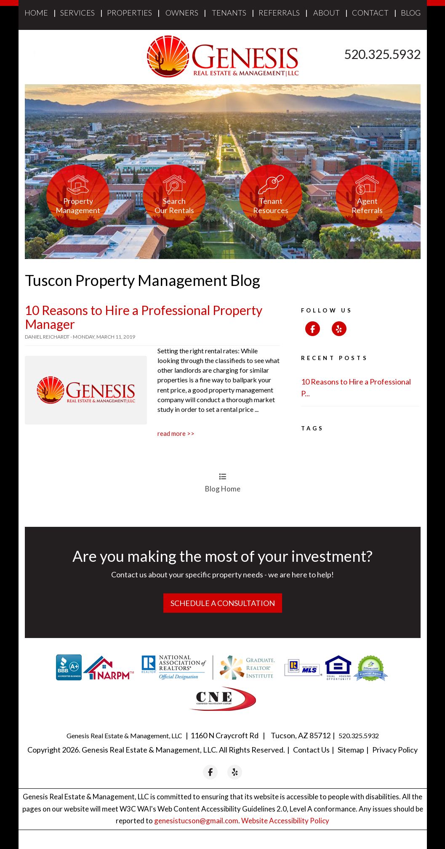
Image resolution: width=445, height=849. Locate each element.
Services (77, 12)
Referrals (279, 12)
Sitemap (351, 749)
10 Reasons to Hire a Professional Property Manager (143, 316)
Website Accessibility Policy (285, 820)
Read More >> (175, 433)
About (326, 12)
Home (36, 12)
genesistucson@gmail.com (196, 820)
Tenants (229, 12)
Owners (181, 12)
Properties (129, 12)
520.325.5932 (382, 53)
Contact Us (311, 749)
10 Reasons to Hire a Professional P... (356, 387)
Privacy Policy (395, 749)
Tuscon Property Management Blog (142, 280)
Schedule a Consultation (223, 603)
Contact (370, 12)
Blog (411, 12)
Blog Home (222, 483)
